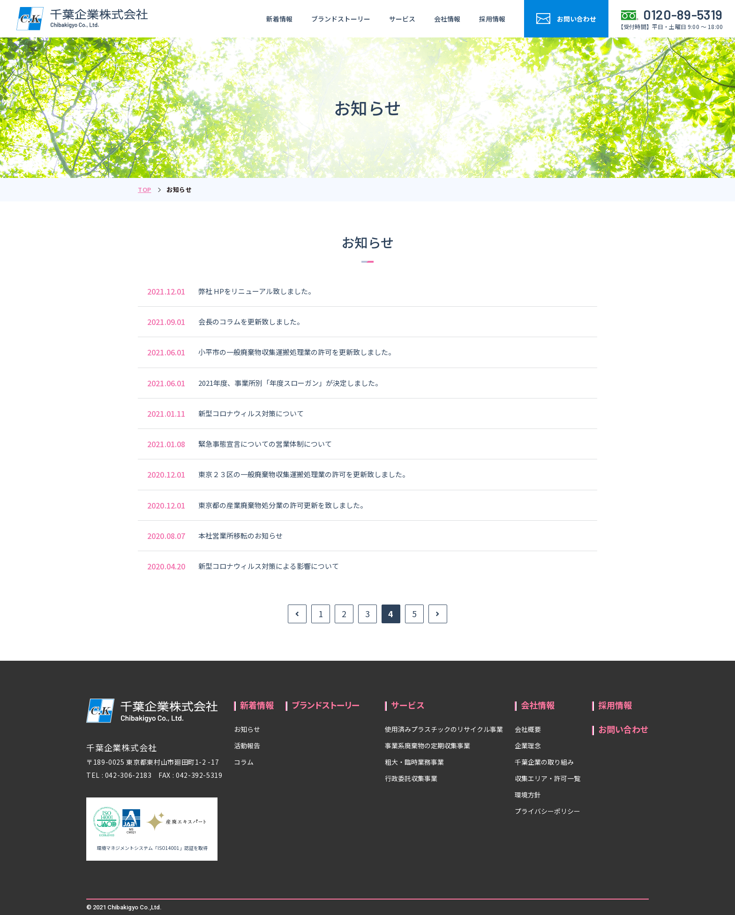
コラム (244, 762)
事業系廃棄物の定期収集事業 (427, 745)
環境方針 (528, 794)
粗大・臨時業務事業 (414, 762)
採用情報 (492, 18)
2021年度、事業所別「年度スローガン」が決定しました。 (290, 383)
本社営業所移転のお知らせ (240, 535)
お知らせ (247, 729)
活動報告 (247, 745)
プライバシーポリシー (547, 811)
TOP (144, 189)
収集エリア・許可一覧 (547, 778)
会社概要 (528, 729)
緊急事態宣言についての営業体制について (265, 444)
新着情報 (279, 18)
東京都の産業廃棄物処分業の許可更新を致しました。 (282, 505)
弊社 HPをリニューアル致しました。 (256, 291)
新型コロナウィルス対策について (251, 413)
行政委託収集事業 (411, 778)
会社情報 (447, 18)
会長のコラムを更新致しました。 (251, 321)
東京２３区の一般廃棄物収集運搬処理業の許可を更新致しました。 (303, 474)
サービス (402, 18)
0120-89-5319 (683, 14)
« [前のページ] (297, 614)
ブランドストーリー (340, 18)
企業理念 (528, 745)
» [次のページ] (437, 614)
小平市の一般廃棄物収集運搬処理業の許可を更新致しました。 (296, 352)
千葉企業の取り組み (544, 762)
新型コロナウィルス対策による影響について (268, 566)
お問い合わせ (623, 729)
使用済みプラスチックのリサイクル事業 (444, 729)
